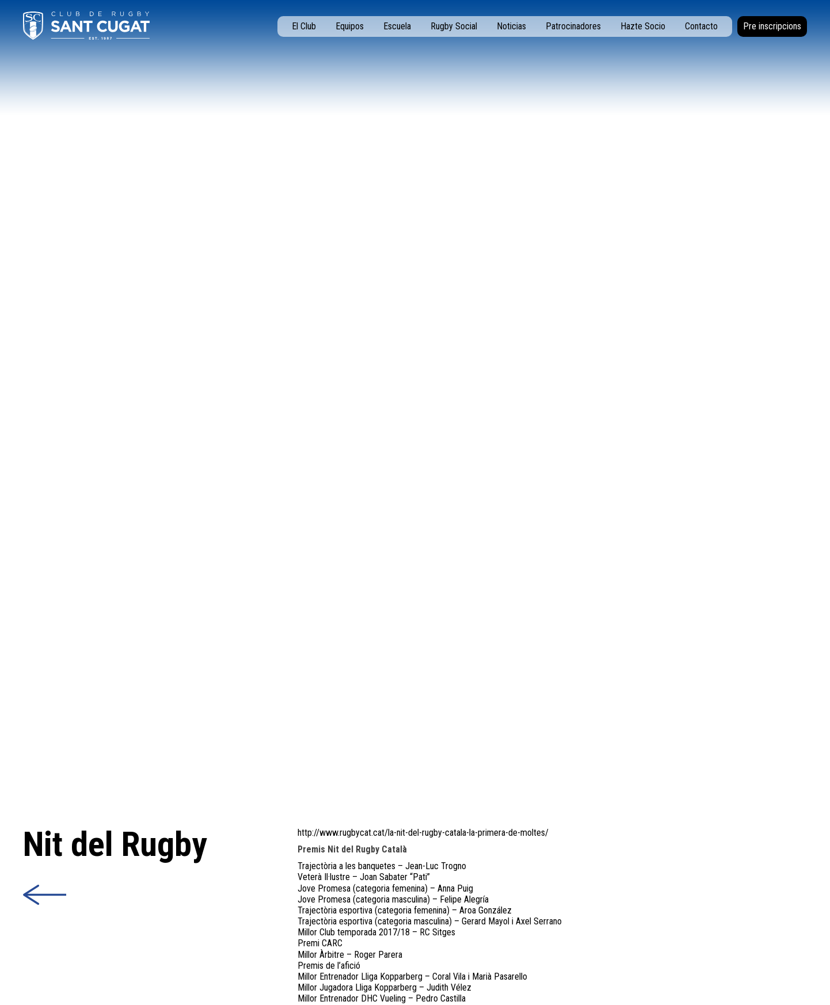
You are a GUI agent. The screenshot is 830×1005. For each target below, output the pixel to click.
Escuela (397, 26)
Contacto (701, 26)
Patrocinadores (573, 26)
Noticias (511, 26)
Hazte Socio (642, 26)
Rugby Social (454, 26)
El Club (304, 26)
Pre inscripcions (772, 26)
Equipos (350, 26)
